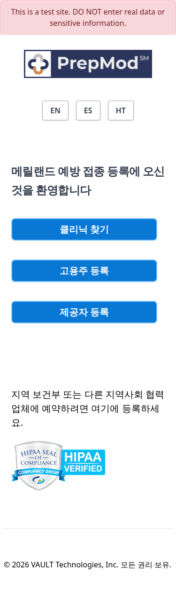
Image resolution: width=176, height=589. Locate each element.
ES (88, 110)
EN (55, 110)
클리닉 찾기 (84, 229)
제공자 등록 (84, 312)
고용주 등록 (84, 270)
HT (121, 110)
